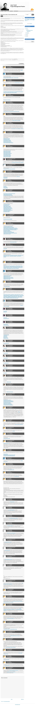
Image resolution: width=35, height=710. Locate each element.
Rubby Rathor (10, 308)
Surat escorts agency (6, 325)
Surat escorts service (6, 318)
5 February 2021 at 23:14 (9, 370)
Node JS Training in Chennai (7, 150)
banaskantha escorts (6, 343)
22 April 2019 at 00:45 (9, 190)
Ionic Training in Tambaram (7, 210)
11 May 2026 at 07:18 (9, 662)
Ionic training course (6, 205)
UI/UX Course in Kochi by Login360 (17, 601)
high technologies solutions (12, 158)
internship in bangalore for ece (7, 231)
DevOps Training (16, 77)
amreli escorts (5, 335)
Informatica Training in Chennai (8, 207)
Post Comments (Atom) (7, 701)
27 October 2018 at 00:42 (9, 114)
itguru (10, 661)
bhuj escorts (5, 372)
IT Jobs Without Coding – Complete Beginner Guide (10, 629)
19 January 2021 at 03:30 (9, 315)
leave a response (13, 59)
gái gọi (4, 111)
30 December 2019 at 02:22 (10, 223)
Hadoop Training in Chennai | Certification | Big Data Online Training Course (13, 297)
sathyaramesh (10, 131)
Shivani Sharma (11, 327)
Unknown (10, 79)
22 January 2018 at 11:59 (9, 67)
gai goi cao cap (11, 111)
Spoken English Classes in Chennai (8, 208)
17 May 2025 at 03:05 (9, 548)
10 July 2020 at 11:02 (9, 289)
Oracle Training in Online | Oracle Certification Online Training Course (13, 297)
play (9, 238)
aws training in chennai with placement (9, 91)
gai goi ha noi (7, 111)
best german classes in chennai (8, 141)
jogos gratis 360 (6, 187)
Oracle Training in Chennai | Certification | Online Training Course (12, 294)
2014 (26, 36)
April (27, 29)
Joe (9, 145)
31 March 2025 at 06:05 (9, 523)
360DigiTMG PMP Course (7, 276)
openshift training (7, 665)
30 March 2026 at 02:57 (9, 639)
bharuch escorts (6, 337)
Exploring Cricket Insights (12, 631)
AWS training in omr (20, 255)
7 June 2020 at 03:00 (9, 262)
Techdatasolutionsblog (11, 214)
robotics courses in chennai (7, 233)
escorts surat (5, 317)
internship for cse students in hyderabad (9, 232)
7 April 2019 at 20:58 (9, 171)
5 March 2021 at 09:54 (9, 384)
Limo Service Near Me (11, 440)
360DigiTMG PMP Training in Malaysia (8, 278)
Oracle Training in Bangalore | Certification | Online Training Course (13, 295)
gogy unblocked (18, 128)
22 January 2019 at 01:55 (9, 146)
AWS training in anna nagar (13, 255)
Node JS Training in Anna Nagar (8, 153)
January (27, 33)
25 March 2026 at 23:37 (9, 622)
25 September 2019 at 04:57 (10, 201)
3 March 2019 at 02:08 (9, 159)
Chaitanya (10, 449)
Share (28, 19)
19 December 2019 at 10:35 (10, 215)
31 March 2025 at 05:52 (9, 499)
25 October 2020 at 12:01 (9, 300)
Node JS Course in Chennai (7, 151)
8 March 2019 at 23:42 (9, 165)
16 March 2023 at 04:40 (9, 441)
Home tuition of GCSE (11, 469)
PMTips (26, 19)
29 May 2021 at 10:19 (9, 407)
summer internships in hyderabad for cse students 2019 (11, 228)
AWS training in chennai (7, 255)
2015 (26, 35)
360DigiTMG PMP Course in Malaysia (8, 277)
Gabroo (10, 66)
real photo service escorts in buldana (8, 401)
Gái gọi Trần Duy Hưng (16, 111)
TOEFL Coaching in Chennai (7, 206)
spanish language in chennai (7, 209)
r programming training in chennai (8, 226)
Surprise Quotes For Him (7, 438)
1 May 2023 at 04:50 (9, 450)
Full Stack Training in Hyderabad (19, 82)
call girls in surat (6, 324)
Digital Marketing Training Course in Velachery (13, 268)
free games (5, 186)
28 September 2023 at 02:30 (10, 464)
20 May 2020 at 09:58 (9, 251)
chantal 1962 (5, 248)
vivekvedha (10, 261)
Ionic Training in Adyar (6, 211)
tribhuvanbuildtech (11, 589)
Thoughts (31, 19)
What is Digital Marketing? (10, 618)
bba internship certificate (7, 230)
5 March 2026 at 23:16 (9, 596)
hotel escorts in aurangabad (7, 403)
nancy (10, 94)
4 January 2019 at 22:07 (9, 132)
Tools (1, 59)
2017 (26, 28)
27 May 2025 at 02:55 (9, 565)
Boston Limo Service (6, 443)
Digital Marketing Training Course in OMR (15, 266)
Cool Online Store (16, 476)
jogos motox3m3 (13, 128)
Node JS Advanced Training (7, 152)
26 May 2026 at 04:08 (9, 668)
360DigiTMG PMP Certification (7, 275)
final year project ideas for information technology (10, 229)
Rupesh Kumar (11, 463)
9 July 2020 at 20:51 (9, 271)
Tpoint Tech (10, 515)
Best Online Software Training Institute (9, 77)
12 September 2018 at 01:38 (10, 95)
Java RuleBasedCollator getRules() (13, 518)
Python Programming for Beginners (13, 670)
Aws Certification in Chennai (7, 140)
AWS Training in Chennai (7, 138)
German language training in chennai (8, 142)
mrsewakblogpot (11, 621)
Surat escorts (5, 311)
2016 (26, 34)
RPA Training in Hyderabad (7, 99)
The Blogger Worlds (11, 427)
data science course (7, 286)
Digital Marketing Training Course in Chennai (9, 265)
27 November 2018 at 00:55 (10, 123)
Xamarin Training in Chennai (7, 155)
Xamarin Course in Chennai (7, 156)
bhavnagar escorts (6, 338)
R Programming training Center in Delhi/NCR (17, 162)
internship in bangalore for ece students (9, 227)
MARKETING (10, 564)
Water (27, 20)
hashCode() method (10, 525)
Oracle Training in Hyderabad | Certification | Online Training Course (14, 296)
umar (10, 471)
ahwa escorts (5, 348)
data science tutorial (7, 550)
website (22, 70)
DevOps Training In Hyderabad (16, 120)
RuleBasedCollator (12, 501)
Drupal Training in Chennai (7, 154)
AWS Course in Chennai (7, 139)
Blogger (31, 23)
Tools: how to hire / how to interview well (9, 14)
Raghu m (10, 478)
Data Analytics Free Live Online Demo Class (9, 455)
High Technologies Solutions (12, 164)
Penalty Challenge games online (8, 194)
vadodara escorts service (10, 391)
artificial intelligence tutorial (8, 559)
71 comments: (21, 63)
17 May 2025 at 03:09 (9, 556)
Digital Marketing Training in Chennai (11, 647)
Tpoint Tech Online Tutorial (12, 547)
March (27, 32)
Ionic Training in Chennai (7, 204)
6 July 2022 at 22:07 (9, 420)
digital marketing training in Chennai (15, 635)
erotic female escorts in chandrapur (8, 400)
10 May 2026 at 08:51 (9, 656)
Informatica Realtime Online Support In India (9, 454)
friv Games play (6, 177)
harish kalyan (10, 200)
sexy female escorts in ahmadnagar (8, 404)
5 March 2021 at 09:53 (9, 375)
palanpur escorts (6, 353)
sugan (10, 222)
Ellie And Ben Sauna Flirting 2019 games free (9, 193)
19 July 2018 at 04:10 (9, 80)
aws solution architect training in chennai (11, 92)
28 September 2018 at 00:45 (10, 102)
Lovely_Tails (10, 649)
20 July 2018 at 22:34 (9, 85)
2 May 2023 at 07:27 (9, 458)
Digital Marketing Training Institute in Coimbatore (12, 609)
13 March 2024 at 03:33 (9, 472)
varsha (10, 250)
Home (11, 699)
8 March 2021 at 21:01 (9, 394)
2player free (18, 176)
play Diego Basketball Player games (8, 195)
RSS (10, 59)
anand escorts (5, 336)
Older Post (22, 699)
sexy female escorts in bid (7, 402)
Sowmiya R (10, 288)
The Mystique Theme (17, 704)
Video (25, 20)
